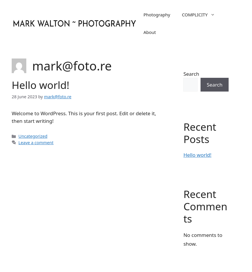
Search (191, 73)
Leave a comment (35, 142)
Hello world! (40, 85)
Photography (157, 15)
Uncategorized (32, 136)
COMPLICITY (201, 14)
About (150, 32)
